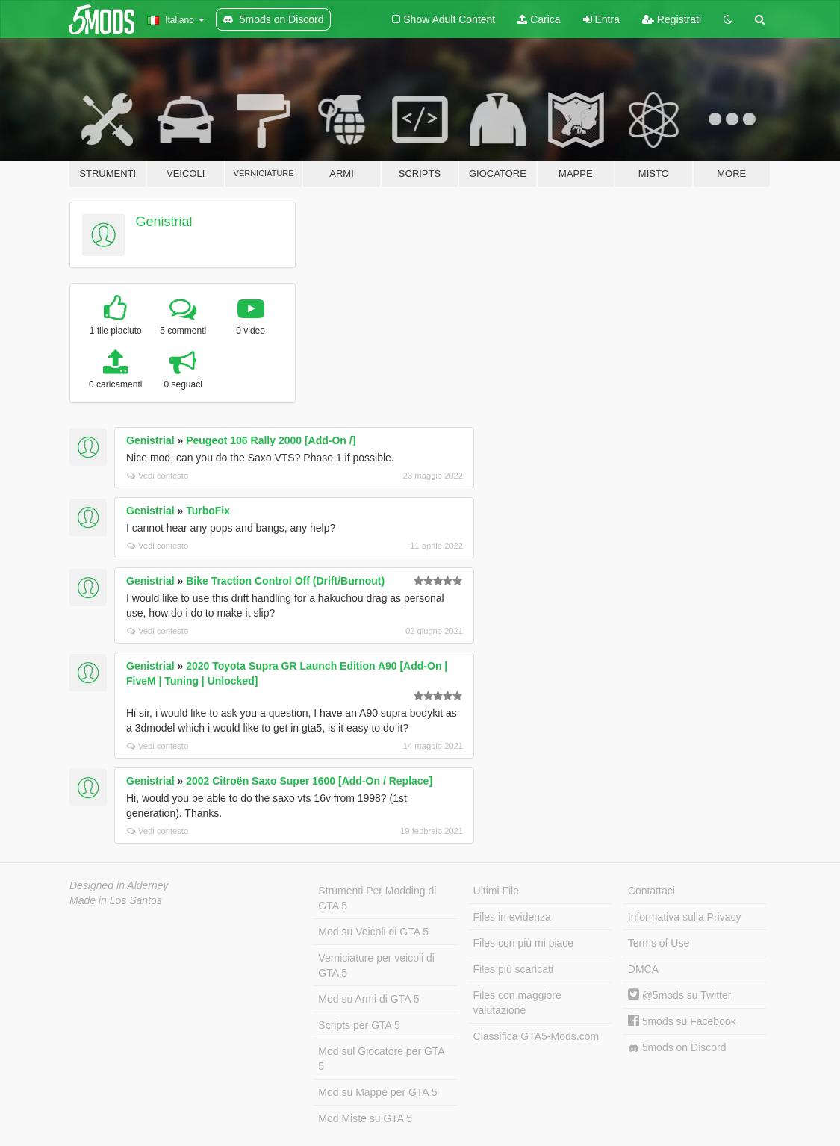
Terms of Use (658, 943)
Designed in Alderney (119, 885)
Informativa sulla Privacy (684, 917)
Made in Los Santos (115, 900)
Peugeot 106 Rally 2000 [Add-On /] (270, 440)
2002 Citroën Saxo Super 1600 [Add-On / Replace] (309, 781)
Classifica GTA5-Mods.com (536, 1036)
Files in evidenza (512, 917)
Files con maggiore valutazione (517, 1002)
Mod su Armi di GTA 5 (368, 999)
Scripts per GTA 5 (358, 1025)
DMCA (643, 969)
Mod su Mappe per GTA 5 (377, 1092)
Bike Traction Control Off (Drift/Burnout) (285, 581)
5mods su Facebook (682, 1021)
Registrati (671, 19)
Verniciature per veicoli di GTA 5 (376, 965)
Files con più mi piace (523, 943)
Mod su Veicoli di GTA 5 (373, 932)
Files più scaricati (513, 969)
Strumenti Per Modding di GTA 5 (377, 898)
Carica (538, 19)
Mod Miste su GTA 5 (365, 1118)
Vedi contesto (157, 475)
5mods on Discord (677, 1047)
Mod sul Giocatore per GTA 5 (381, 1058)
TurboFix (208, 511)
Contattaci (651, 891)
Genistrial (164, 221)
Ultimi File (496, 891)
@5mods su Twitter (680, 995)
